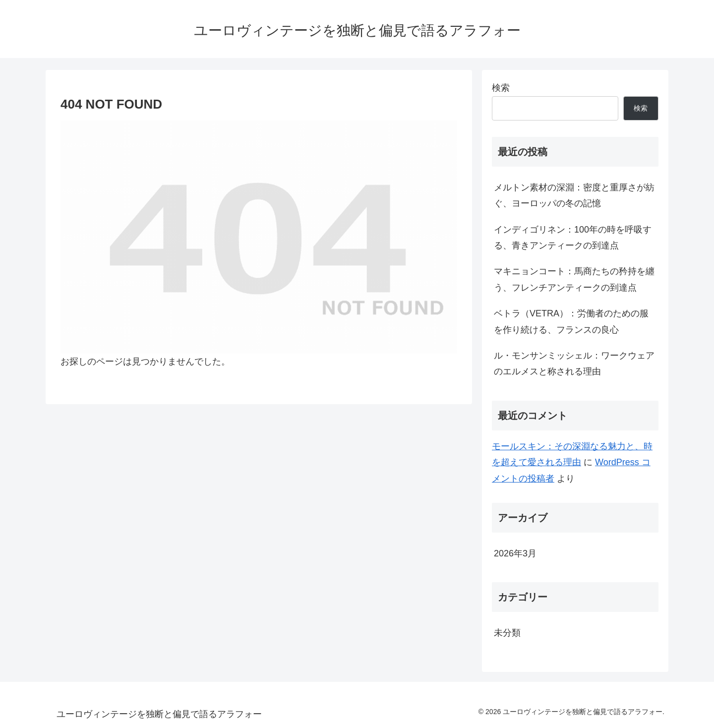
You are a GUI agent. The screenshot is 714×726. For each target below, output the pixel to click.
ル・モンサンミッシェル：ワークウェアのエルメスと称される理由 (574, 363)
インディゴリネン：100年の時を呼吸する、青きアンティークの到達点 (573, 237)
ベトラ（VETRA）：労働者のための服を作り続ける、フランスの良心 (571, 321)
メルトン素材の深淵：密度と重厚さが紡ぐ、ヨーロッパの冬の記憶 (574, 195)
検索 (501, 88)
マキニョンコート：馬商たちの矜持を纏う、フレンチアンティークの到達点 (574, 279)
